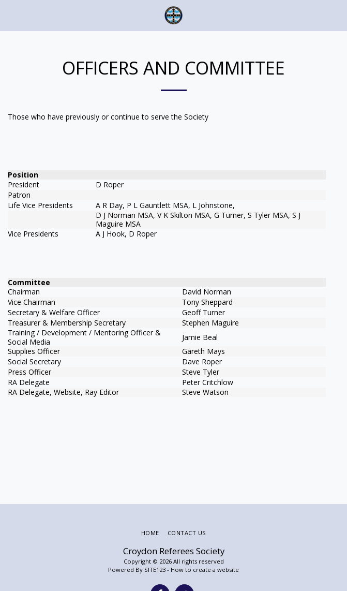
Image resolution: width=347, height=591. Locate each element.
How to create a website (205, 569)
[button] (11, 14)
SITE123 (154, 569)
